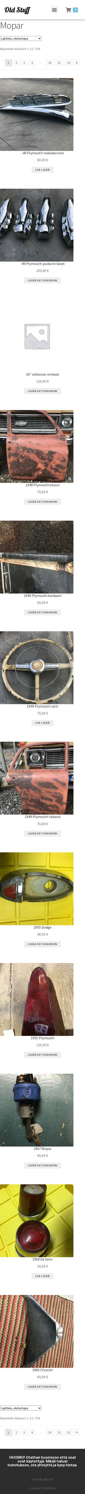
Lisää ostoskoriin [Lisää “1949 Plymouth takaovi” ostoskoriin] (42, 833)
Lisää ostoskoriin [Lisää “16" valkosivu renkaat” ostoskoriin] (42, 391)
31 (59, 63)
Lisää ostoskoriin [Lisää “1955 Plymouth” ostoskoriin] (42, 1054)
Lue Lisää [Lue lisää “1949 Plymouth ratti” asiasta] (42, 722)
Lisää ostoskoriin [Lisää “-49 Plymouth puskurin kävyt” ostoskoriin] (42, 280)
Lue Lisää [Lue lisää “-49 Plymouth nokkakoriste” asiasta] (42, 169)
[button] (54, 9)
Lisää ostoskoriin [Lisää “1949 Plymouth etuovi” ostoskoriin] (42, 501)
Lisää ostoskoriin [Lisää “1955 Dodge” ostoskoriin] (42, 944)
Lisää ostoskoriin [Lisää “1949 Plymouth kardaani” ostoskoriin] (42, 612)
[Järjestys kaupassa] (20, 38)
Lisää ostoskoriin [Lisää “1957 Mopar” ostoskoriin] (42, 1165)
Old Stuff (17, 9)
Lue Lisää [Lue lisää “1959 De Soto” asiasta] (42, 1276)
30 (49, 63)
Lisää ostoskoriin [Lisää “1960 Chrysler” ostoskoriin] (42, 1386)
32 (68, 63)
